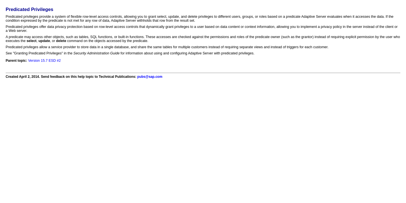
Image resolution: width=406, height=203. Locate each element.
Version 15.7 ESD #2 (44, 61)
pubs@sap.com (149, 77)
